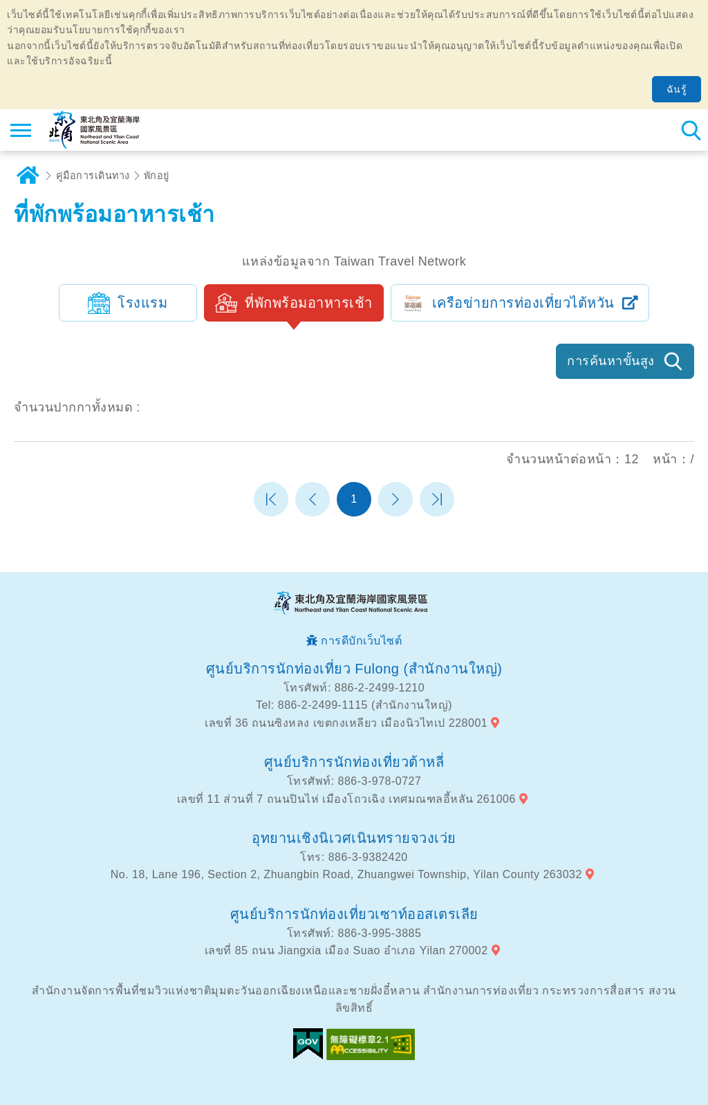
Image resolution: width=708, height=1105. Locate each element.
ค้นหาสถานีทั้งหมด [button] (691, 130)
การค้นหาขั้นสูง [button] (611, 361)
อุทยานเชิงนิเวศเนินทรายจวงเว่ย (354, 838)
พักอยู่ (156, 175)
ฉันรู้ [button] (677, 89)
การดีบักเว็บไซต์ (361, 641)
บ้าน (27, 175)
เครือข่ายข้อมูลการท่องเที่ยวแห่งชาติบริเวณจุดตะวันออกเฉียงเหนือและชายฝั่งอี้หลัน (94, 130)
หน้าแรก (271, 499)
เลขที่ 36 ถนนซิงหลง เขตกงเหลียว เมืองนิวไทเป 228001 (346, 723)
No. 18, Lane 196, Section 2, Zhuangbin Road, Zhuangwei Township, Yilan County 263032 (346, 874)
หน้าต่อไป (395, 499)
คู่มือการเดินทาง (93, 175)
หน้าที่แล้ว (312, 499)
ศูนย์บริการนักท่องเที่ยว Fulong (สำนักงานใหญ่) (354, 668)
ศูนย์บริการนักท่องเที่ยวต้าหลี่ (354, 762)
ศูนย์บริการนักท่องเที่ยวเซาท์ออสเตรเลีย (354, 914)
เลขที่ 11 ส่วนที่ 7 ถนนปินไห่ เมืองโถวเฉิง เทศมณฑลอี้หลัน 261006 (346, 799)
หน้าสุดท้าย (437, 499)
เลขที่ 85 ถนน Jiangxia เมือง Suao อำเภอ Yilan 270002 (346, 950)
